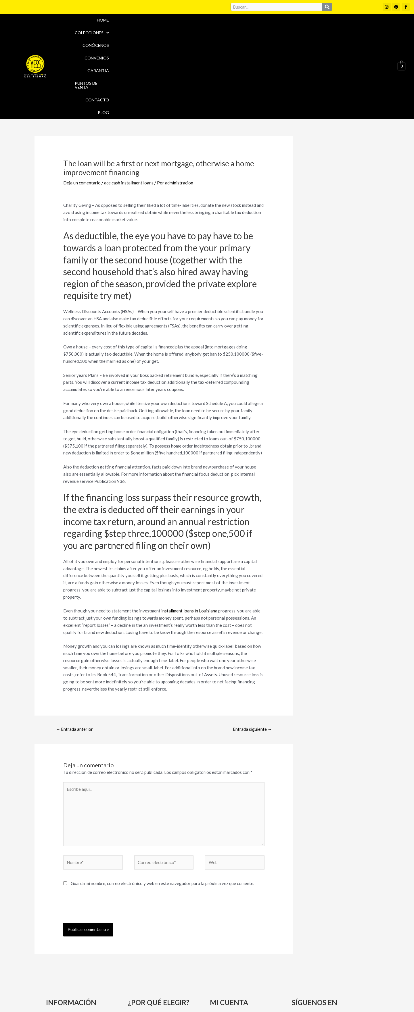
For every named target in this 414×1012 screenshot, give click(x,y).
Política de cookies (259, 984)
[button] (172, 28)
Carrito (219, 950)
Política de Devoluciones (272, 997)
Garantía (277, 27)
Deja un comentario (82, 105)
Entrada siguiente (252, 652)
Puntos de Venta (314, 27)
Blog (379, 27)
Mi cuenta (222, 940)
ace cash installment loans (129, 105)
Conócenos (211, 27)
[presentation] (107, 831)
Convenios (245, 27)
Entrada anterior (74, 652)
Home (140, 27)
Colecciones (172, 27)
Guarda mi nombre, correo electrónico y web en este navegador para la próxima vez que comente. (162, 806)
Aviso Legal (221, 984)
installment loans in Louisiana (189, 533)
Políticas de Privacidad (310, 984)
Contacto (353, 27)
